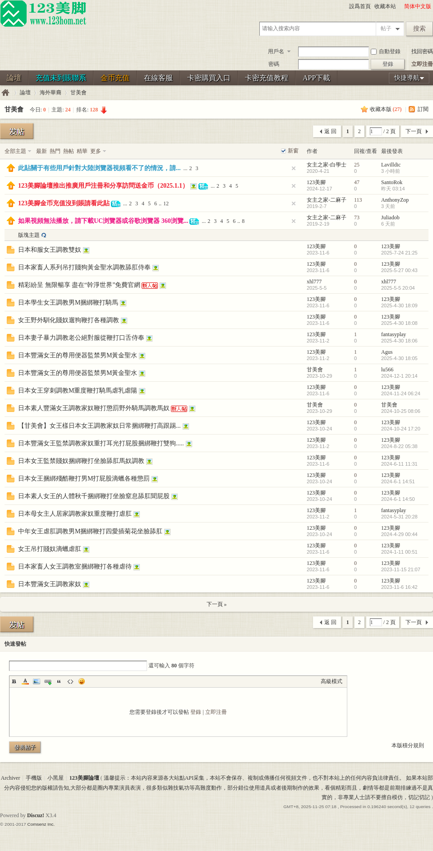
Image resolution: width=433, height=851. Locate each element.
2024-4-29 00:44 (399, 534)
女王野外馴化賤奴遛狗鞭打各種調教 (68, 320)
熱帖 (68, 151)
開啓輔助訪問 (400, 6)
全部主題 (15, 151)
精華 (82, 151)
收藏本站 (385, 6)
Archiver (10, 778)
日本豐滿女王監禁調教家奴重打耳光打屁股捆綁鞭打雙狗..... (101, 443)
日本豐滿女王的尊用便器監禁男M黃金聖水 (77, 355)
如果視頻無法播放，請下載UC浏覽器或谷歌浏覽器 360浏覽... (103, 220)
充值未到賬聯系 (61, 78)
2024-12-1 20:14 (399, 376)
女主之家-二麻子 (326, 200)
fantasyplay (393, 334)
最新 (41, 151)
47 (356, 182)
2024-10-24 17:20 (400, 428)
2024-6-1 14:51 (398, 481)
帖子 (386, 28)
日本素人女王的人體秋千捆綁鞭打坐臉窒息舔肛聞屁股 (94, 496)
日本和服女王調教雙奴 (49, 249)
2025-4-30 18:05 (399, 358)
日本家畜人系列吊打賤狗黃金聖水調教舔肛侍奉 (84, 267)
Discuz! (35, 815)
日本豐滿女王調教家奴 (49, 584)
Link (47, 681)
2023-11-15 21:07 (400, 569)
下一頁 (413, 131)
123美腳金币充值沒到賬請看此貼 (64, 203)
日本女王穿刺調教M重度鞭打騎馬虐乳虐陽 (77, 390)
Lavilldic (391, 165)
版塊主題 (29, 235)
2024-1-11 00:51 (399, 552)
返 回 (330, 131)
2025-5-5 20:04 (398, 288)
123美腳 (316, 182)
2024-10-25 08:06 (400, 411)
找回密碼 (422, 51)
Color (25, 681)
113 (358, 200)
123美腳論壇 (5, 92)
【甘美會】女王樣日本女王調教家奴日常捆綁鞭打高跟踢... (99, 425)
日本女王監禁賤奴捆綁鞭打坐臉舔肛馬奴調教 (81, 461)
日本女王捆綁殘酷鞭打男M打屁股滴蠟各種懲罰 (84, 478)
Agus (386, 352)
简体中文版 (417, 6)
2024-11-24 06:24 (400, 393)
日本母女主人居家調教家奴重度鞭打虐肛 (75, 513)
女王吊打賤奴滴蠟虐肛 (49, 549)
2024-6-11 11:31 (399, 464)
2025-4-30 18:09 (399, 305)
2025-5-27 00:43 (399, 270)
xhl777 (314, 281)
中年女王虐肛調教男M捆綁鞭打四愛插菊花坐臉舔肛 (90, 531)
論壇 (14, 78)
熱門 (55, 151)
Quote (59, 681)
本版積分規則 (408, 745)
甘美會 (78, 92)
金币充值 (115, 78)
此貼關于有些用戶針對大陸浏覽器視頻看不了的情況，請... (99, 168)
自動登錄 (386, 51)
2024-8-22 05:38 (399, 446)
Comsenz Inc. (41, 824)
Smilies (81, 681)
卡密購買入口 (208, 78)
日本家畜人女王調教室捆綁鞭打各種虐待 (75, 566)
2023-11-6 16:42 (399, 587)
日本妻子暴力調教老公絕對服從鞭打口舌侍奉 (81, 337)
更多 (95, 151)
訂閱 (423, 109)
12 (166, 203)
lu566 (387, 369)
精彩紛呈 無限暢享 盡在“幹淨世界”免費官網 (79, 285)
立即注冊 (422, 64)
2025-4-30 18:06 (399, 340)
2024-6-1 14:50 (398, 499)
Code (70, 681)
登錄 (195, 712)
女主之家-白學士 (326, 165)
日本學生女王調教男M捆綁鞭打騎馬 (68, 302)
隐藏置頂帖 (293, 168)
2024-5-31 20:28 (399, 516)
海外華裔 (50, 92)
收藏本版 (386, 109)
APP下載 (316, 78)
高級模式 (331, 681)
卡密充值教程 (266, 78)
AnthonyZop (395, 200)
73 (356, 217)
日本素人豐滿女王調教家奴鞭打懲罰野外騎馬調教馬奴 (94, 408)
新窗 (293, 151)
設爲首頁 (360, 6)
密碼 (273, 64)
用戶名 (276, 51)
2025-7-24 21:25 (399, 252)
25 (356, 165)
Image (36, 681)
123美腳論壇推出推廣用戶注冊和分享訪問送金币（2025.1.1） (103, 185)
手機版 (34, 778)
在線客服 (158, 78)
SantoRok (391, 182)
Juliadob (390, 217)
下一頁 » (217, 604)
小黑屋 (55, 778)
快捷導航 (406, 77)
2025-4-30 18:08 (399, 323)
